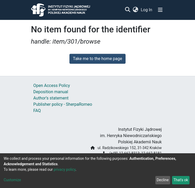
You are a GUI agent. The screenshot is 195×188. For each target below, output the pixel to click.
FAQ (37, 110)
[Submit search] (128, 10)
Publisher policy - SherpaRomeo (62, 104)
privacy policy (64, 169)
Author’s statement (51, 98)
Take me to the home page (97, 58)
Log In (147, 9)
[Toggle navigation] (160, 10)
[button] (135, 10)
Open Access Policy (51, 85)
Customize (12, 180)
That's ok (180, 180)
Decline (163, 180)
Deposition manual (50, 91)
